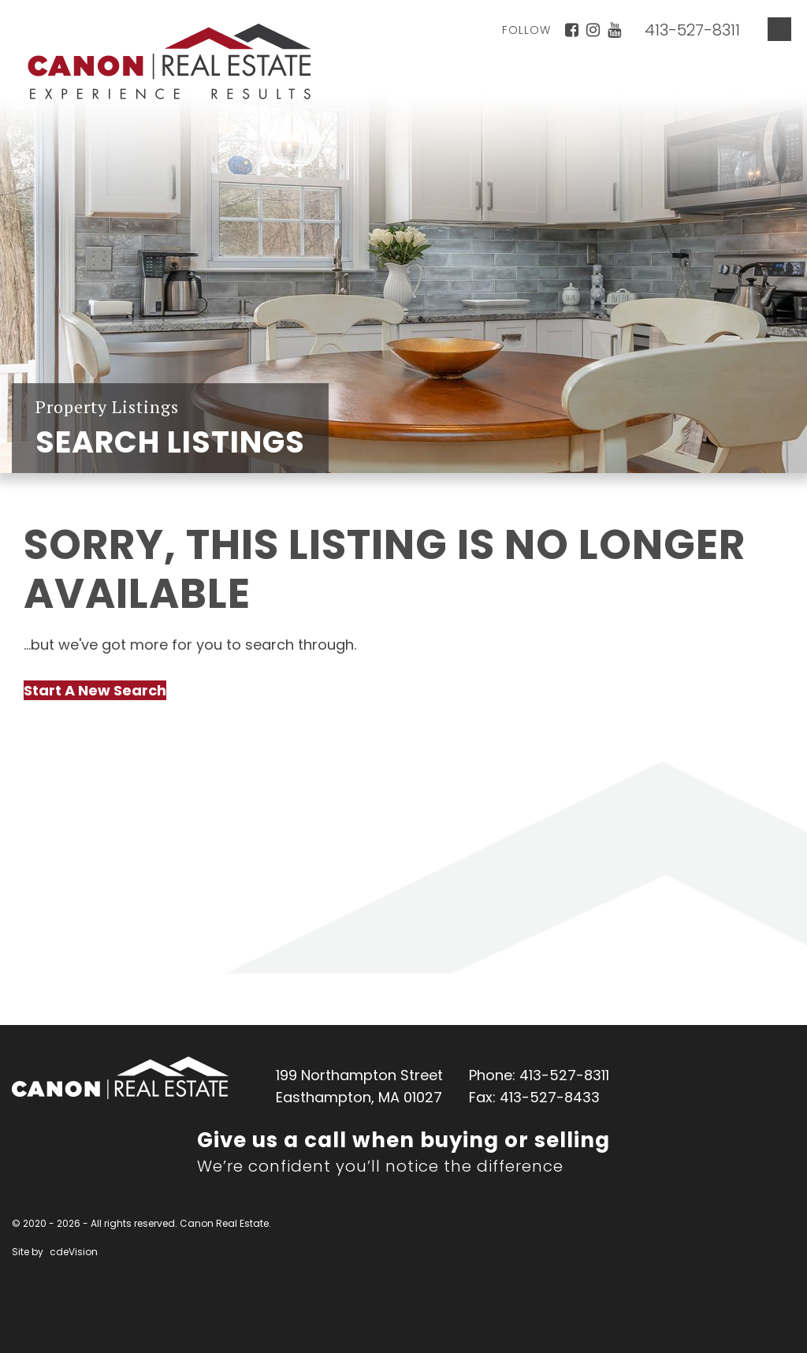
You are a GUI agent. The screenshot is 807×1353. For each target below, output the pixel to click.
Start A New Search (95, 690)
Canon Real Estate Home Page (169, 61)
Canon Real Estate (120, 1078)
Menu (779, 29)
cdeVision (74, 1251)
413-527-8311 (692, 30)
